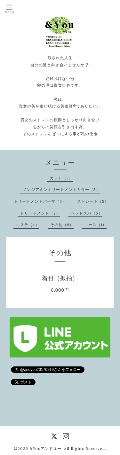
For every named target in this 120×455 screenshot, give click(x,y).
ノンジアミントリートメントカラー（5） (61, 189)
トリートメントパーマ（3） (40, 201)
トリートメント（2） (40, 213)
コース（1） (95, 224)
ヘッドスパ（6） (86, 213)
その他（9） (62, 224)
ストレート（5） (93, 201)
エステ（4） (27, 224)
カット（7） (61, 178)
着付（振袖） (60, 278)
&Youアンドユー (45, 448)
